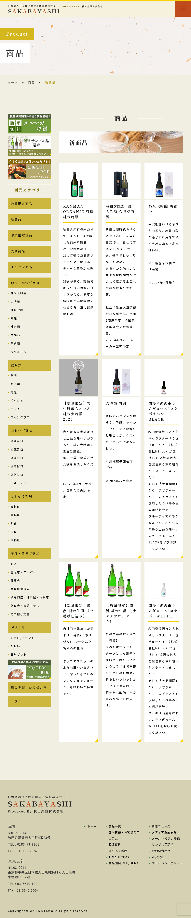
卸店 (14, 573)
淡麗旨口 (17, 456)
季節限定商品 (21, 237)
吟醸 (14, 324)
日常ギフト (19, 664)
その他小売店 (20, 623)
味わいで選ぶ (21, 437)
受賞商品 (18, 254)
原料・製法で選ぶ (25, 287)
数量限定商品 (21, 204)
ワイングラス (20, 424)
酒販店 (15, 589)
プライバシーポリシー (166, 862)
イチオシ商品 (21, 271)
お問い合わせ (160, 850)
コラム (16, 712)
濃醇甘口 (17, 481)
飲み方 (16, 371)
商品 (32, 82)
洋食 (14, 539)
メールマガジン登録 (165, 838)
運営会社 (156, 856)
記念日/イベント (22, 647)
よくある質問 (116, 850)
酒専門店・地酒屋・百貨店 (30, 606)
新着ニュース (160, 826)
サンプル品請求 (161, 844)
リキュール (19, 357)
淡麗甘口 (17, 465)
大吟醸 (15, 307)
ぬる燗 (15, 390)
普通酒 (15, 349)
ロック (15, 415)
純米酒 (15, 332)
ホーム (13, 82)
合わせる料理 (21, 504)
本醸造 (15, 340)
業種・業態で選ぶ (25, 562)
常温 (14, 398)
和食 (14, 531)
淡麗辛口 (17, 448)
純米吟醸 (17, 315)
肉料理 (15, 514)
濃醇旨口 (17, 473)
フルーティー (20, 490)
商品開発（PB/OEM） (122, 862)
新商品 (16, 220)
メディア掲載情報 (163, 832)
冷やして (17, 407)
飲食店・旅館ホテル (25, 614)
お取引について (118, 856)
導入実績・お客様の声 (29, 697)
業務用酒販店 (20, 598)
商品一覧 (112, 826)
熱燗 (14, 382)
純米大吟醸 (19, 298)
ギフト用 (18, 636)
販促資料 (112, 844)
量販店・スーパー (23, 581)
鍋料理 (15, 548)
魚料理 (15, 523)
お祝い (15, 656)
